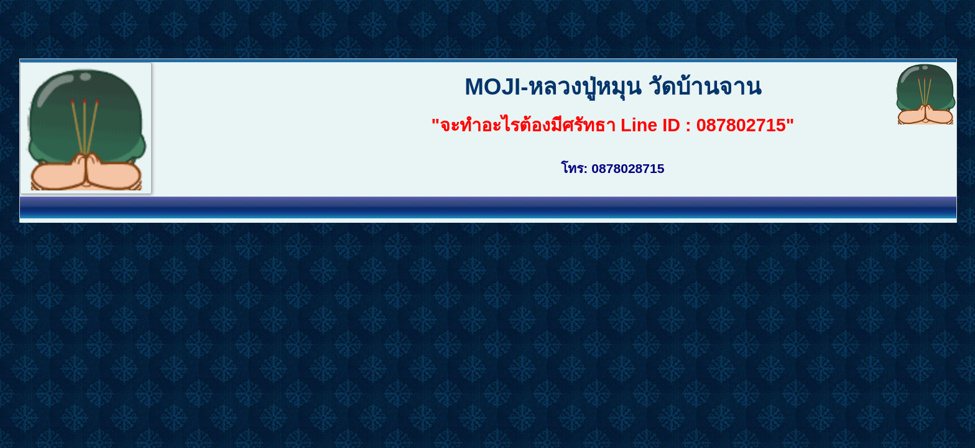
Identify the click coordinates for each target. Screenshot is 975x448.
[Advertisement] (226, 28)
